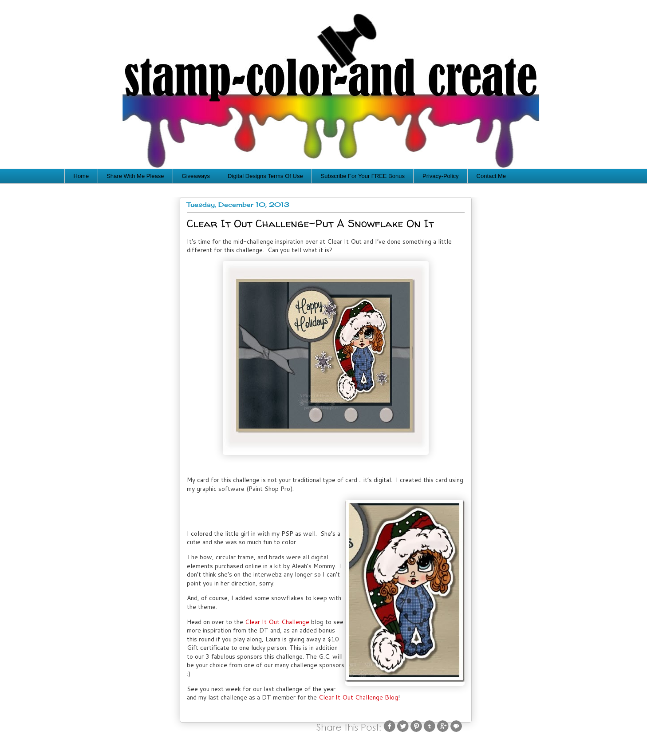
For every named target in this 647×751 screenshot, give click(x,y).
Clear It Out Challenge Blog (358, 697)
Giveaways (196, 176)
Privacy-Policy (440, 176)
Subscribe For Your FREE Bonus (363, 176)
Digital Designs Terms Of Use (265, 176)
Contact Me (491, 176)
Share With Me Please (135, 176)
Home (81, 176)
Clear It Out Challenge (277, 621)
